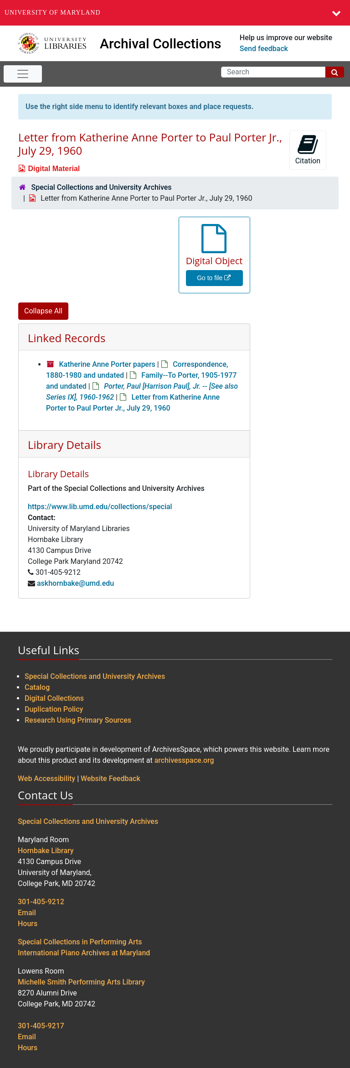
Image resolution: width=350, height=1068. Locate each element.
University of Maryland (53, 12)
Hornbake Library (46, 850)
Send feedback (264, 48)
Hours (27, 923)
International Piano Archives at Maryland (84, 952)
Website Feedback (110, 778)
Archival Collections (160, 44)
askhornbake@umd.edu (75, 583)
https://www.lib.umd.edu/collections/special (100, 506)
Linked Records (66, 337)
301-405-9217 (41, 1025)
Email (27, 912)
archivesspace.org (184, 760)
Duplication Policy (54, 709)
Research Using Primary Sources (78, 720)
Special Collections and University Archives (101, 187)
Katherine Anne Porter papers (107, 364)
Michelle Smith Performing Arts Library (81, 982)
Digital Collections (54, 698)
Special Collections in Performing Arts (80, 942)
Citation (307, 149)
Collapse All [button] (43, 311)
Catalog (37, 687)
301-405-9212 (41, 901)
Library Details (64, 444)
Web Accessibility (46, 778)
